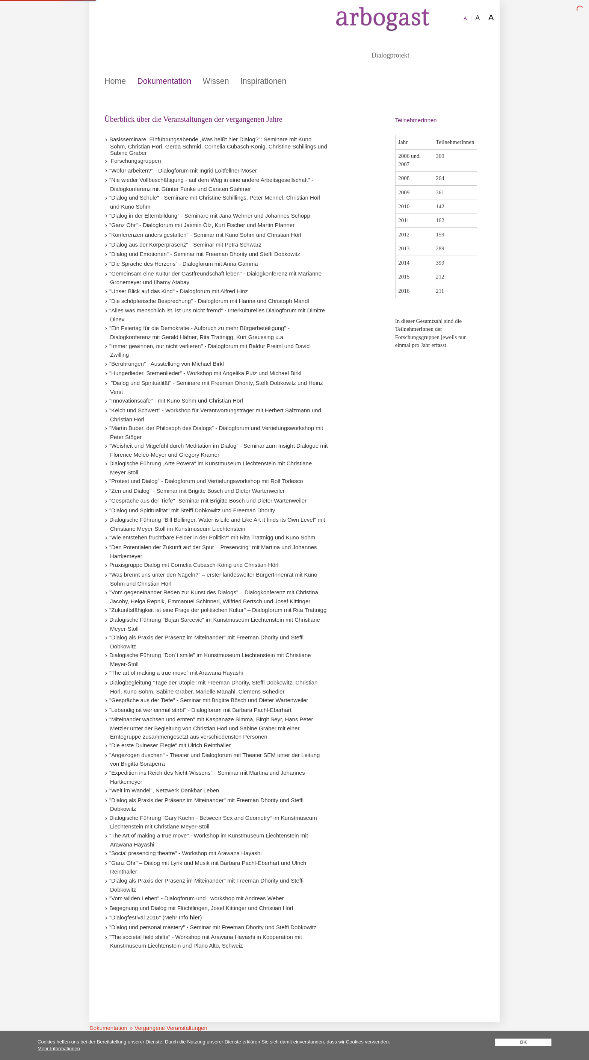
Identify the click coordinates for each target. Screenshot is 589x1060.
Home (115, 81)
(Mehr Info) (182, 917)
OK (523, 1042)
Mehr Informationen (59, 1048)
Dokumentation (164, 81)
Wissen (215, 81)
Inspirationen (263, 81)
